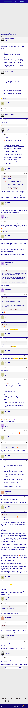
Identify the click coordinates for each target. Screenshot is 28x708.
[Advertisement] (14, 19)
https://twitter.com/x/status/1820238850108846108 (14, 664)
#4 (26, 119)
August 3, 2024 (7, 163)
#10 (26, 268)
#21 (26, 496)
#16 (26, 379)
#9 (26, 240)
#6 (26, 173)
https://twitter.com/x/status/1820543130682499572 (14, 648)
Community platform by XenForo (12, 706)
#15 (26, 367)
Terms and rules (4, 705)
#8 (26, 221)
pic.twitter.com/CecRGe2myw (11, 159)
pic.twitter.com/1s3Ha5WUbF (14, 90)
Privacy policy (12, 705)
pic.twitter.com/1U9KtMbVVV (11, 482)
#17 (26, 416)
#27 (26, 657)
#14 (26, 355)
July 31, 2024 (7, 66)
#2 (26, 76)
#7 (26, 208)
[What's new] (26, 1)
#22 (26, 511)
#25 (26, 622)
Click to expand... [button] (14, 188)
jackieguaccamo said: (6, 176)
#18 (26, 430)
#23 (26, 582)
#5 (26, 134)
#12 (26, 321)
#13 (26, 338)
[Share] (25, 44)
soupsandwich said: (6, 324)
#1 (26, 44)
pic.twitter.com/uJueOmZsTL (14, 62)
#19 (26, 442)
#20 (26, 460)
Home (20, 705)
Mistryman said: (5, 606)
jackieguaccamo (5, 36)
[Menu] (2, 1)
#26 (26, 641)
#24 (26, 603)
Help (17, 705)
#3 (26, 108)
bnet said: (4, 271)
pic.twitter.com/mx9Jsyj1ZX (17, 402)
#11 (26, 294)
